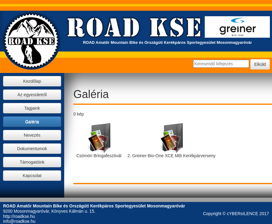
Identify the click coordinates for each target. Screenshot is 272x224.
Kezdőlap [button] (32, 81)
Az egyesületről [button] (32, 94)
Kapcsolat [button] (32, 175)
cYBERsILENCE (242, 213)
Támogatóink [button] (32, 162)
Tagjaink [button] (32, 108)
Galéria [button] (32, 121)
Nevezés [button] (32, 135)
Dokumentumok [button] (32, 148)
